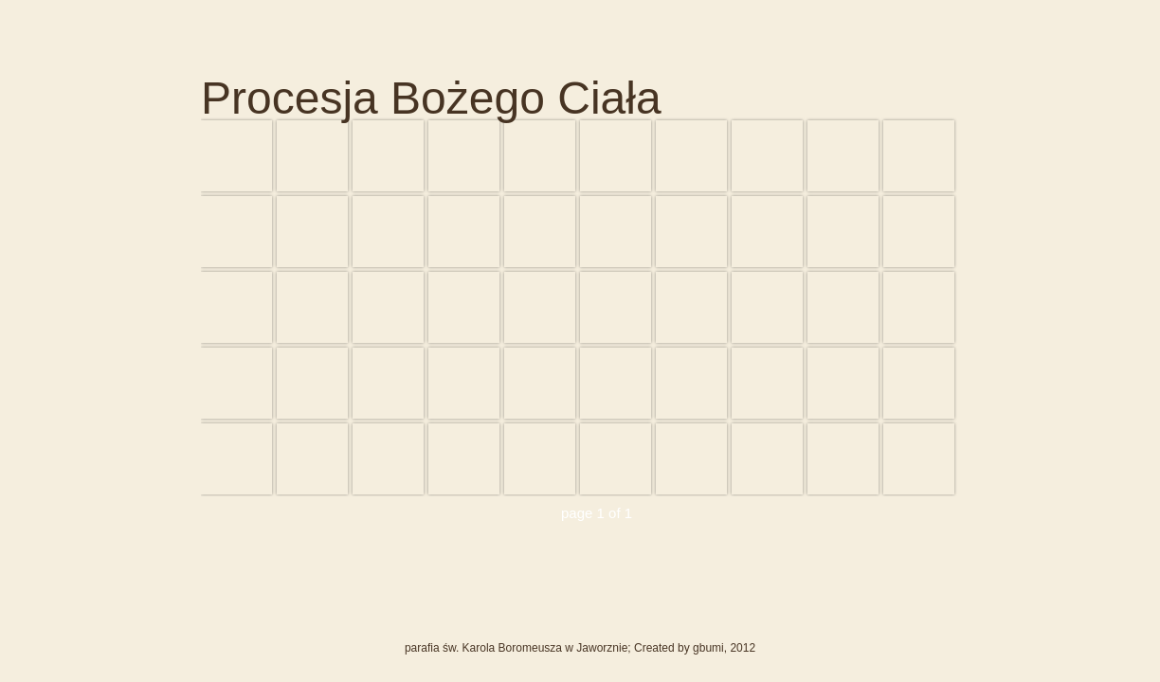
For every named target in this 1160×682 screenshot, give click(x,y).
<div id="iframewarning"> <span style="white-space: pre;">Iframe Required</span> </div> (580, 307)
